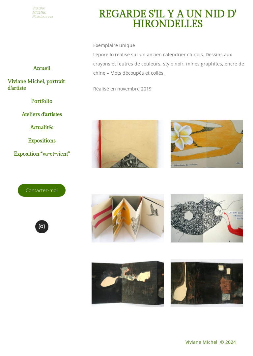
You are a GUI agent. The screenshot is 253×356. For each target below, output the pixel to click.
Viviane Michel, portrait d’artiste (36, 85)
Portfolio (41, 101)
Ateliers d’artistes (42, 115)
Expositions (42, 141)
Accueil (41, 68)
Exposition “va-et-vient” (42, 154)
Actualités (41, 128)
